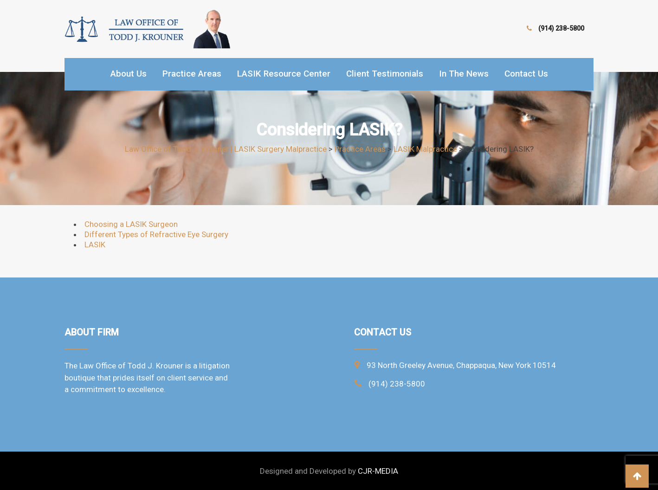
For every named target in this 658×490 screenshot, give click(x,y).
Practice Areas (191, 73)
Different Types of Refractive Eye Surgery (156, 234)
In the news (464, 73)
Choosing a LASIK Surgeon (131, 224)
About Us (128, 73)
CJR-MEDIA (378, 471)
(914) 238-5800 (561, 28)
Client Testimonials (384, 73)
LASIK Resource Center (283, 73)
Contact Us (526, 73)
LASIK (94, 244)
